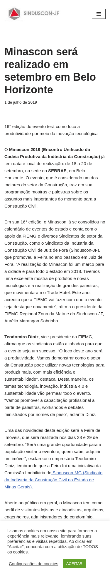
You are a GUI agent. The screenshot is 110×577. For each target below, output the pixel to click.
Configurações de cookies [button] (33, 563)
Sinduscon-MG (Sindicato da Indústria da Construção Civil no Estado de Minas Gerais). (53, 479)
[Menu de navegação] (99, 14)
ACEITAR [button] (74, 563)
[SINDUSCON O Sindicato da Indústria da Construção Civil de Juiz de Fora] (33, 14)
